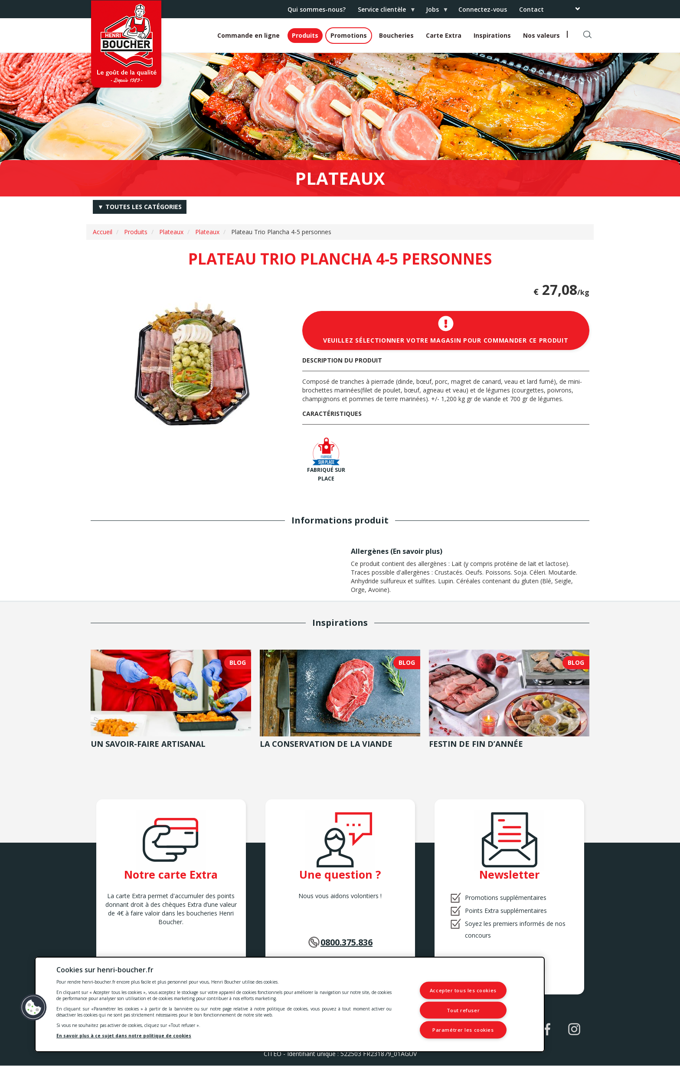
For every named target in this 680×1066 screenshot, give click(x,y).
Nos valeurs (541, 35)
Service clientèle (383, 11)
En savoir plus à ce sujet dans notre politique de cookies (123, 1036)
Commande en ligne (248, 35)
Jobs (434, 11)
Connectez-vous (482, 9)
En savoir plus (416, 551)
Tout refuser (463, 1010)
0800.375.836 (346, 942)
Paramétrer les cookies (463, 1030)
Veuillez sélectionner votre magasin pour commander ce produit (446, 330)
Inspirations (492, 35)
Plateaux (171, 232)
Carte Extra (443, 35)
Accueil (102, 232)
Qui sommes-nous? (317, 9)
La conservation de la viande (326, 744)
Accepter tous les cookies (463, 990)
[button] (33, 1007)
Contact (531, 9)
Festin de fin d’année (476, 744)
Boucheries (396, 35)
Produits (305, 35)
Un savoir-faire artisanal (148, 744)
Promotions (348, 35)
